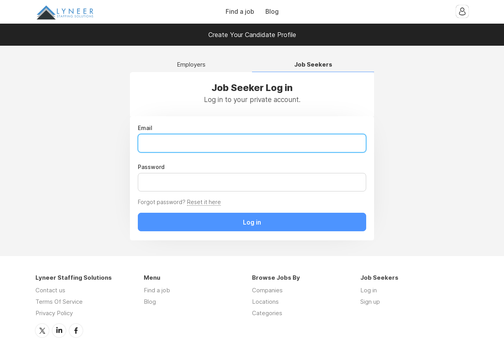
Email (145, 128)
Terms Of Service (59, 301)
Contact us (50, 290)
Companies (267, 290)
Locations (265, 301)
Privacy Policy (54, 313)
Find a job (240, 11)
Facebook (76, 330)
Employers (191, 64)
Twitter (42, 330)
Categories (267, 313)
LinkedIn (59, 330)
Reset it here (204, 202)
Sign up (370, 301)
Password (151, 167)
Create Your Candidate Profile (252, 35)
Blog (272, 11)
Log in (368, 290)
